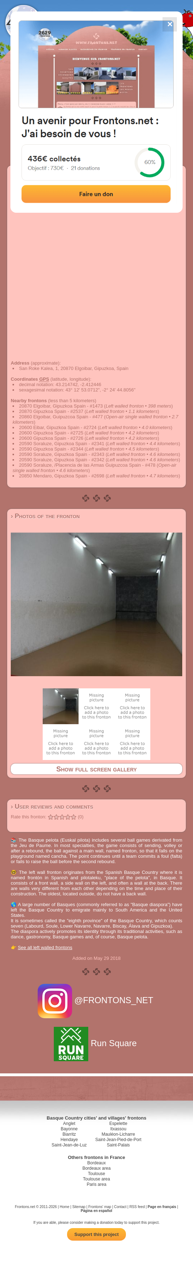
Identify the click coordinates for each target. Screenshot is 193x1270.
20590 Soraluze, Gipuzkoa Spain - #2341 (61, 443)
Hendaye (69, 1139)
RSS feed (137, 1207)
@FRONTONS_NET (97, 1000)
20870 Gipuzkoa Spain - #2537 (51, 411)
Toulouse (96, 1173)
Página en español (96, 1211)
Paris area (97, 1184)
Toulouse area (96, 1179)
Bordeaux (96, 1162)
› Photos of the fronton (45, 516)
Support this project (96, 1234)
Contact (120, 1207)
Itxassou (118, 1128)
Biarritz (69, 1134)
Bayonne (69, 1128)
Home (65, 1207)
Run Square (96, 1043)
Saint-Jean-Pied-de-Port (118, 1139)
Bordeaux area (97, 1168)
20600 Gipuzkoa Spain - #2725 (51, 433)
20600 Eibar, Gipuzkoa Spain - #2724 (57, 427)
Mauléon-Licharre (118, 1134)
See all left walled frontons (45, 947)
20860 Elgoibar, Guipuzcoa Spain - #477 (61, 416)
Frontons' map (99, 1207)
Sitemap (78, 1207)
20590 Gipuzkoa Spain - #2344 (51, 449)
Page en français (162, 1207)
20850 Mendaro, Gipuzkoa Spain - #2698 (61, 475)
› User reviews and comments (52, 806)
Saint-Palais (118, 1145)
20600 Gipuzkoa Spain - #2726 (51, 438)
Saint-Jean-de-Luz (69, 1145)
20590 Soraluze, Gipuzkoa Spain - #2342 (61, 459)
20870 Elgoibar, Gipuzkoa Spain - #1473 (61, 406)
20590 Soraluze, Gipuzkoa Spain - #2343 (61, 454)
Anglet (69, 1123)
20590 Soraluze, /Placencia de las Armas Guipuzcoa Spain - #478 (87, 465)
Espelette (118, 1123)
